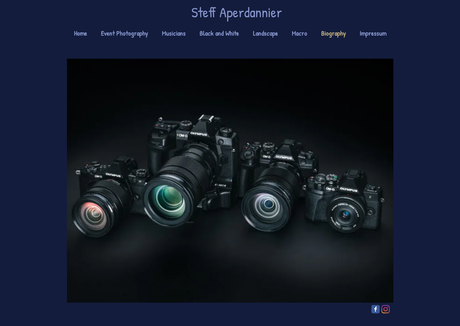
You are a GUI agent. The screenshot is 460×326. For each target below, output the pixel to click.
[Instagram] (385, 309)
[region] (230, 181)
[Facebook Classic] (375, 309)
